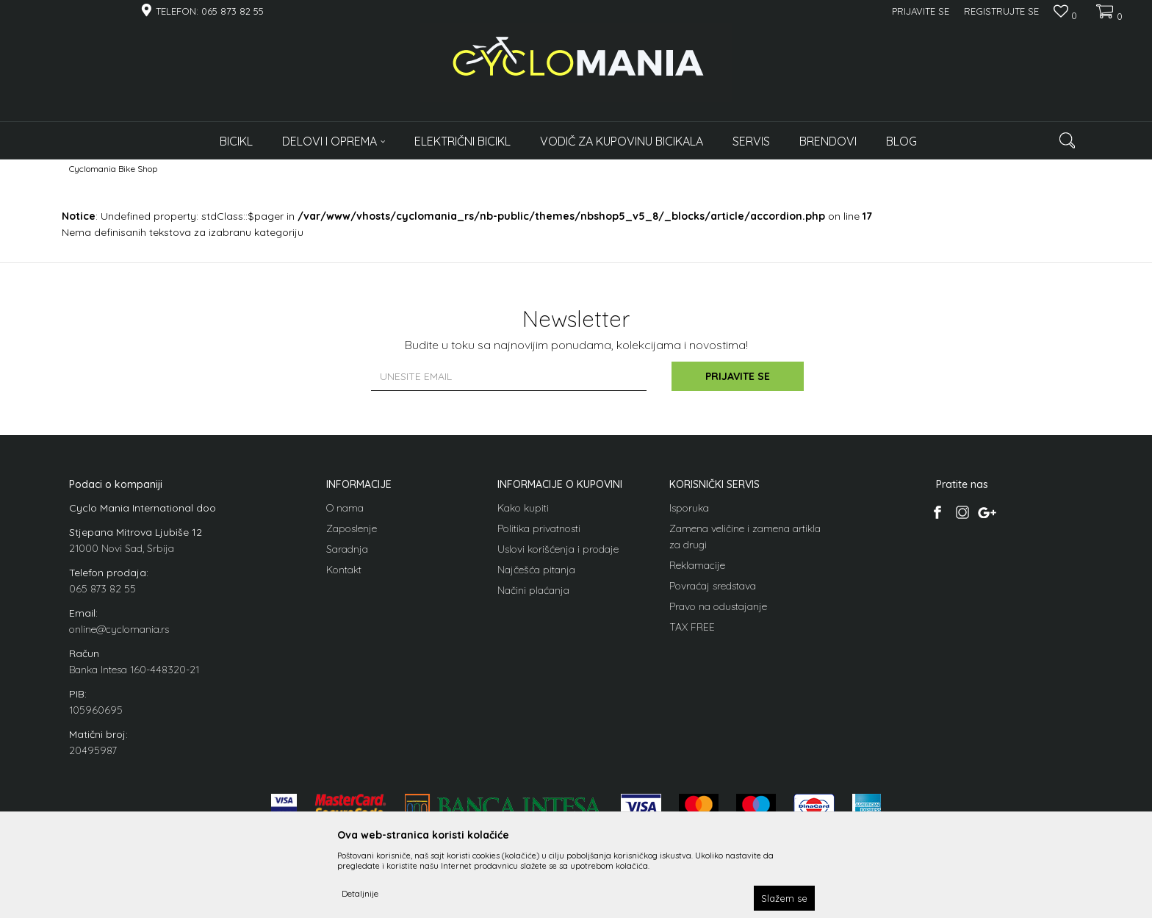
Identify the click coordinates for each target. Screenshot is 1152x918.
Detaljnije (360, 893)
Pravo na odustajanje (718, 606)
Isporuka (689, 507)
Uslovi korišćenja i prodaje (558, 549)
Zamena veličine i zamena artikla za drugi (745, 536)
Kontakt (343, 569)
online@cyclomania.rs (119, 629)
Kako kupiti (523, 507)
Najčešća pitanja (536, 569)
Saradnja (347, 549)
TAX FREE (692, 627)
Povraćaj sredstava (712, 585)
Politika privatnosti (538, 528)
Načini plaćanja (533, 590)
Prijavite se (737, 376)
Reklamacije (697, 565)
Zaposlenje (351, 528)
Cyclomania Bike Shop (113, 168)
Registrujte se (1001, 11)
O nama (345, 507)
